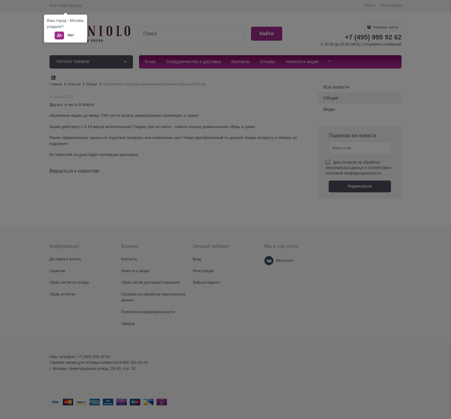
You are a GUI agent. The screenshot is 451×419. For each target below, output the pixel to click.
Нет (71, 35)
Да (59, 35)
